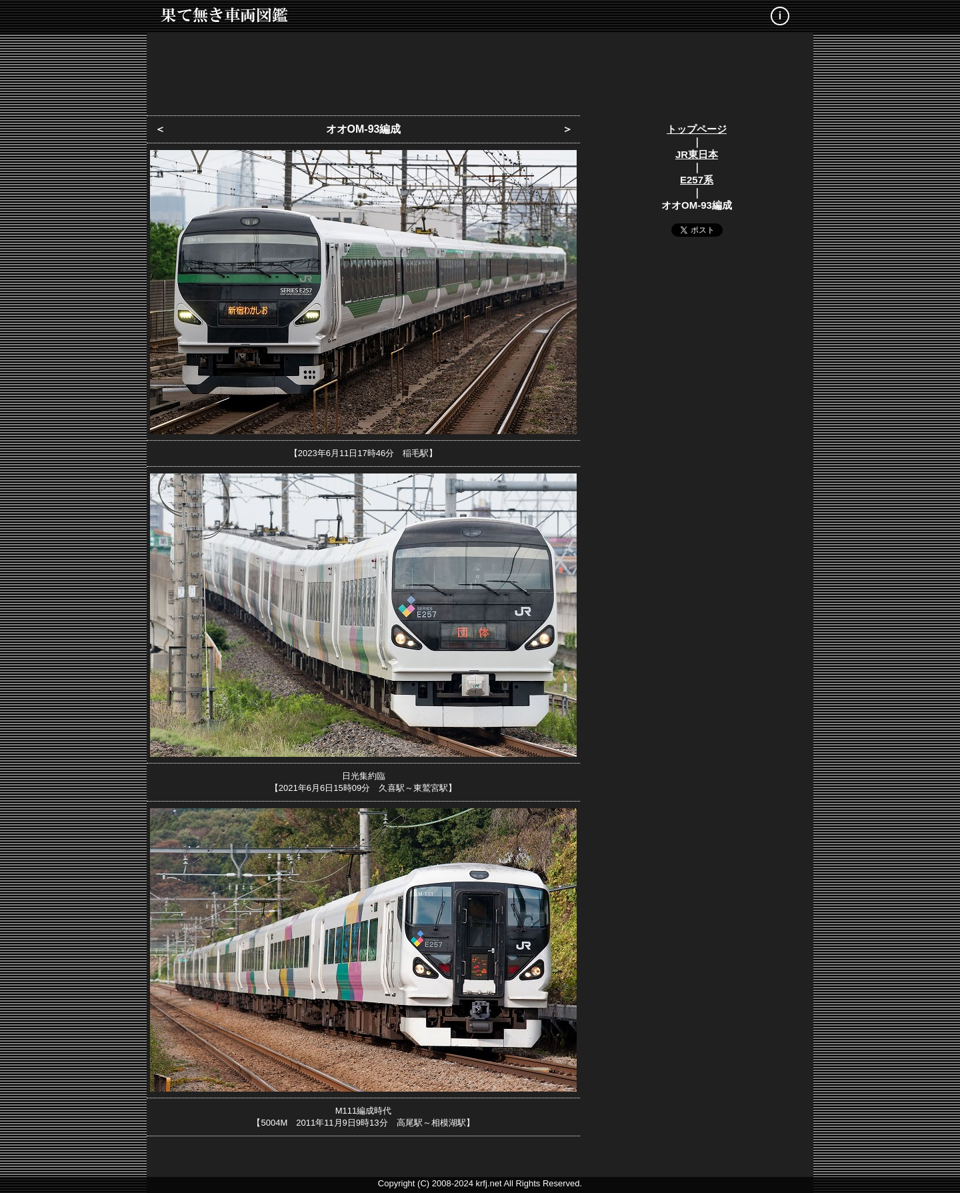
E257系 (696, 179)
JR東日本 (696, 154)
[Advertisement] (480, 70)
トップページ (697, 129)
